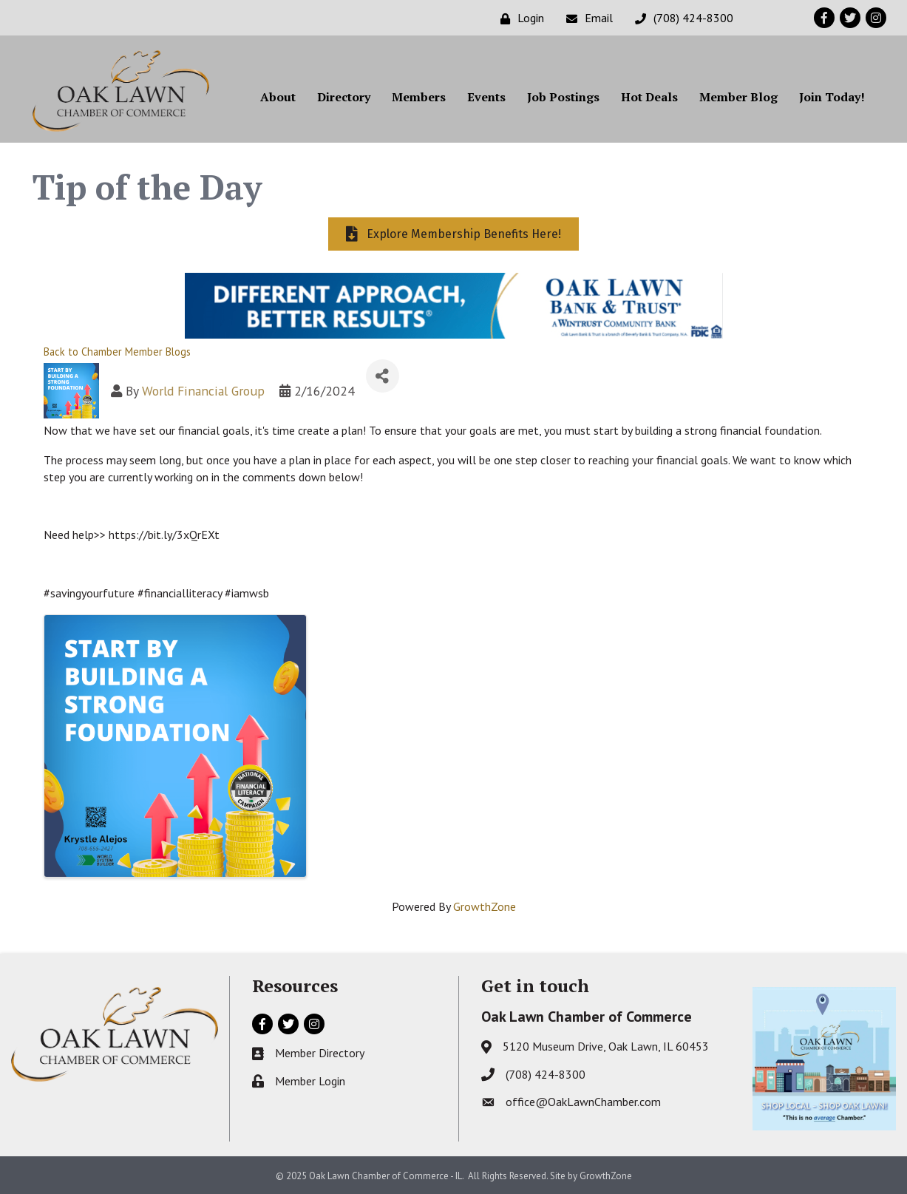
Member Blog (738, 97)
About (278, 97)
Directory (343, 97)
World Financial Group (203, 390)
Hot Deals (649, 97)
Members (419, 97)
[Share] (382, 376)
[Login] (518, 18)
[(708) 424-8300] (680, 18)
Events (486, 97)
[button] (453, 234)
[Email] (586, 18)
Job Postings (563, 97)
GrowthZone (484, 906)
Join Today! (832, 97)
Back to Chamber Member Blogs (117, 352)
